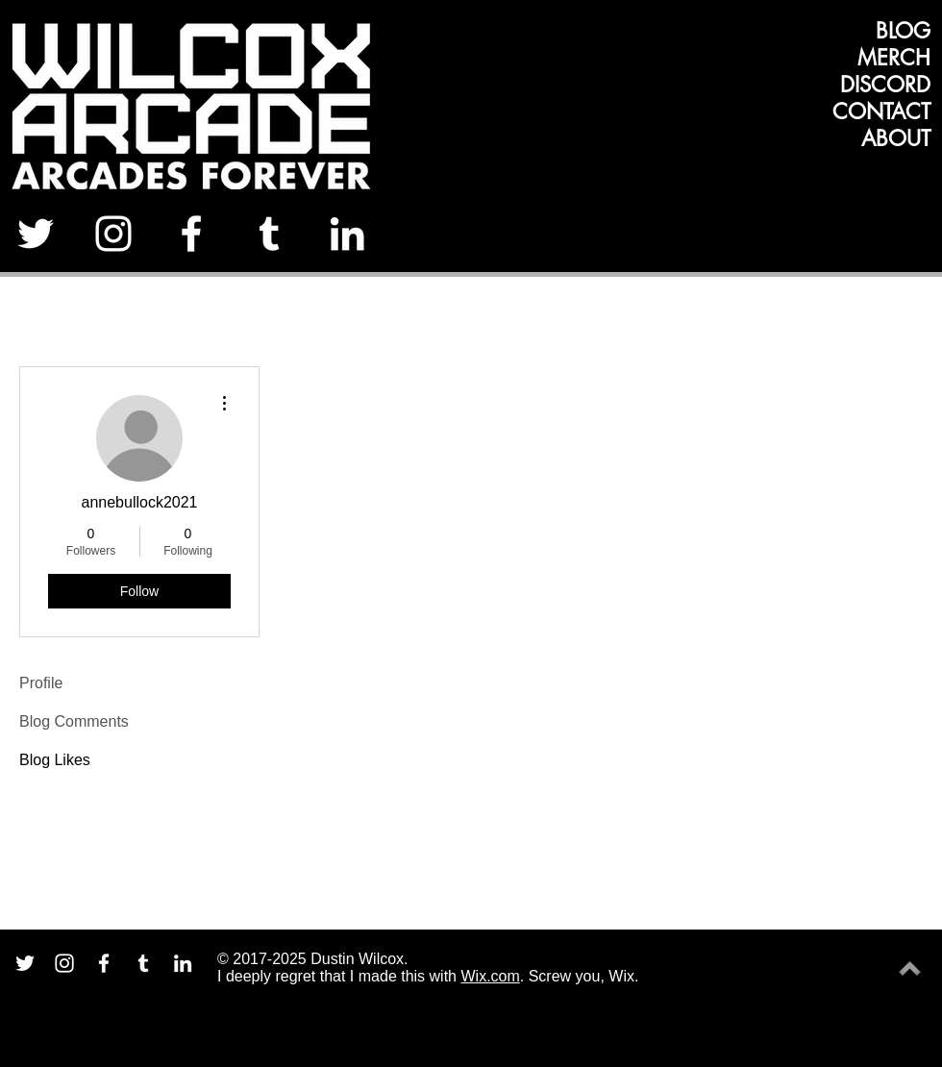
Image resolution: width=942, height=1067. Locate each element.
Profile (40, 683)
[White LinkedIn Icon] (347, 234)
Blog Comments (74, 721)
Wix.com (489, 976)
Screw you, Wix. (584, 976)
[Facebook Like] (872, 240)
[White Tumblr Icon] (269, 234)
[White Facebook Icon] (191, 234)
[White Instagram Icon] (113, 234)
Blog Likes (54, 760)
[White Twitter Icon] (36, 234)
